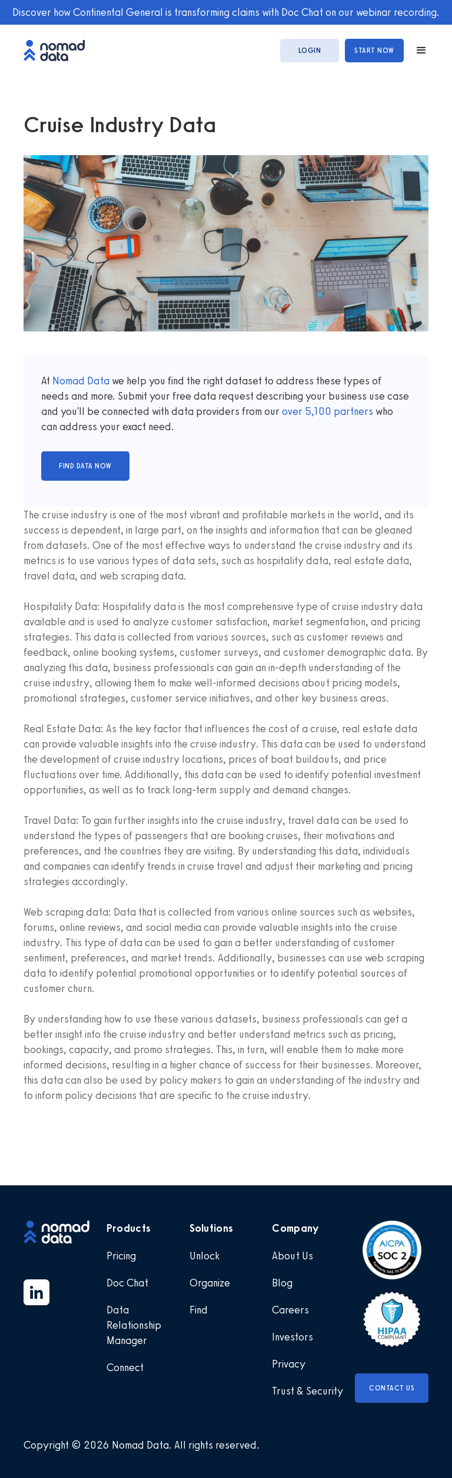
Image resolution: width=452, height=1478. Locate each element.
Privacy (288, 1364)
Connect (125, 1367)
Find (199, 1309)
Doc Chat (127, 1282)
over (293, 411)
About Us (292, 1255)
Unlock (205, 1255)
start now (374, 50)
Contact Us (391, 1388)
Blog (282, 1282)
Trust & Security (307, 1391)
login (309, 50)
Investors (292, 1336)
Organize (210, 1282)
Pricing (121, 1255)
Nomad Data (80, 380)
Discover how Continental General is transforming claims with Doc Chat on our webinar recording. (226, 12)
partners (352, 411)
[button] (416, 50)
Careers (290, 1309)
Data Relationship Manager (134, 1325)
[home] (60, 50)
